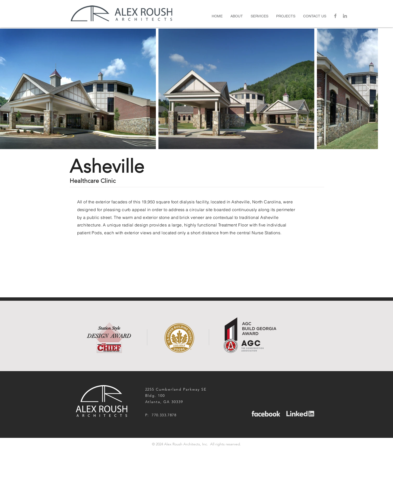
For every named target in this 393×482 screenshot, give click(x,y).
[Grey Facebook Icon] (335, 16)
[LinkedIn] (345, 16)
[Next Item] (368, 89)
